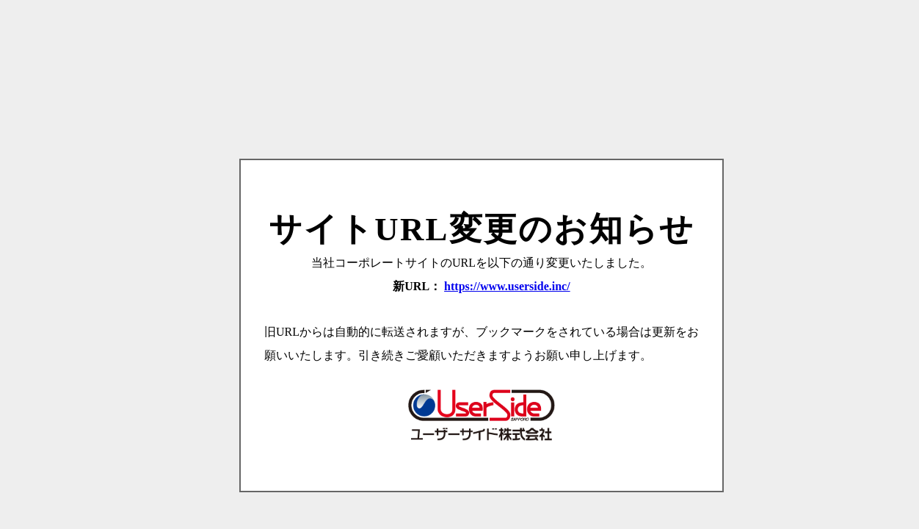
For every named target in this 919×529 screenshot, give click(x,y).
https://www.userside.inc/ (507, 286)
